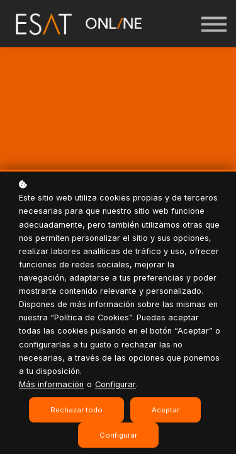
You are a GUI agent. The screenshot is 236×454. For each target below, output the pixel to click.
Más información (51, 384)
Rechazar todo (76, 409)
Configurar (115, 384)
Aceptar (165, 409)
